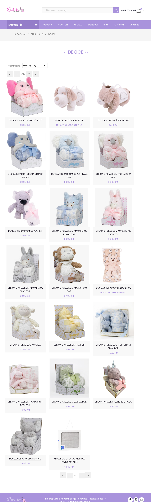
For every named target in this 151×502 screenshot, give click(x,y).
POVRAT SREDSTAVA (94, 468)
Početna (20, 34)
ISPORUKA (89, 447)
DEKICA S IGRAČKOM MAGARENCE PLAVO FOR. (130, 180)
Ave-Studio (101, 497)
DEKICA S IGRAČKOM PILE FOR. (57, 298)
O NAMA (52, 421)
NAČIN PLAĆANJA (92, 438)
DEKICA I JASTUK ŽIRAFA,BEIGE (93, 122)
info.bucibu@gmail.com (26, 438)
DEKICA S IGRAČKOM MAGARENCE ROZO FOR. (21, 237)
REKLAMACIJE (90, 456)
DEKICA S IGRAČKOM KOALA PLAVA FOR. (21, 180)
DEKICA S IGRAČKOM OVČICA (21, 298)
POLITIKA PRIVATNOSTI (95, 443)
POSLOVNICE (54, 425)
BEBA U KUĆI (37, 34)
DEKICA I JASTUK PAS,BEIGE (58, 120)
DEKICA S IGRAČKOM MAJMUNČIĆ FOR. (93, 237)
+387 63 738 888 (22, 433)
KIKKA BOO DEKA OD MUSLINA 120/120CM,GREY (129, 356)
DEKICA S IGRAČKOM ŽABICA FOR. (21, 356)
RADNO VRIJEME (56, 430)
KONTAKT (53, 439)
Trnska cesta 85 (21, 425)
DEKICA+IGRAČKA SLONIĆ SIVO (93, 356)
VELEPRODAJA (55, 434)
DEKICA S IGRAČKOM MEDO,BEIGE (130, 237)
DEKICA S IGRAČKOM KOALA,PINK (93, 180)
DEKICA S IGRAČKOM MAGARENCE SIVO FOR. (57, 237)
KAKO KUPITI (90, 434)
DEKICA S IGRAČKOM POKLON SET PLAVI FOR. (93, 298)
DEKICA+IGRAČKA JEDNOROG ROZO (57, 356)
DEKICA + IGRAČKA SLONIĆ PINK (21, 122)
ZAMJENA (88, 451)
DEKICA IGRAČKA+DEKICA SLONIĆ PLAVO (129, 122)
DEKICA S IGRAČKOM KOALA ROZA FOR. (57, 180)
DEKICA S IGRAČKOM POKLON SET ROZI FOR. (130, 298)
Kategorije (23, 24)
